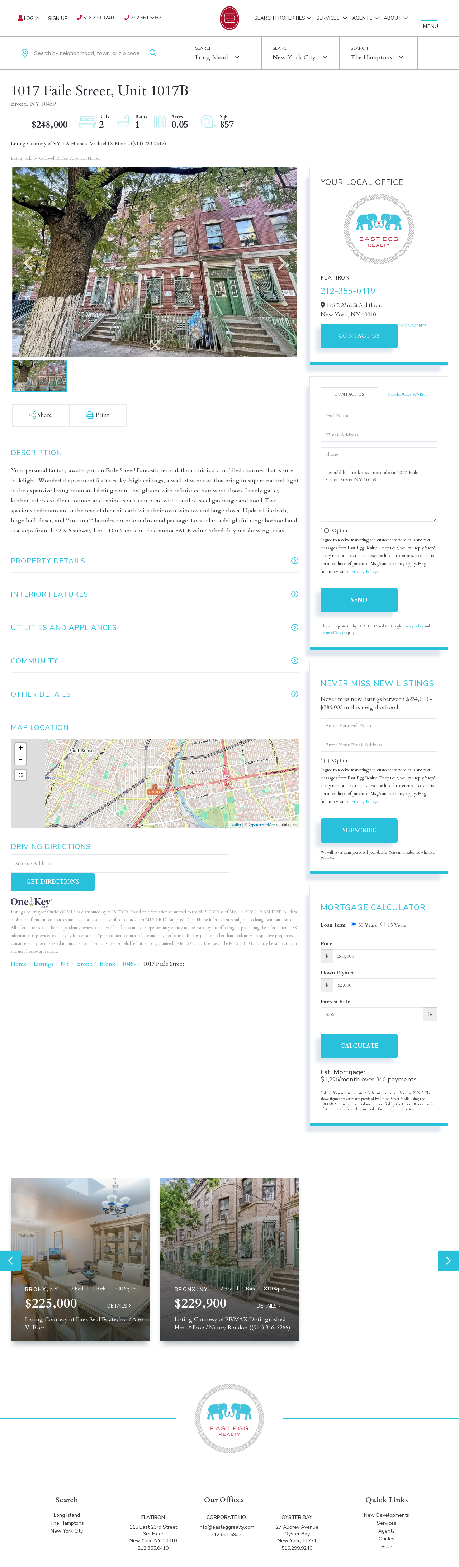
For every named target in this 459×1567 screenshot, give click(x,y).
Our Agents (413, 326)
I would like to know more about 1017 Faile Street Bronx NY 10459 (379, 494)
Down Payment (338, 972)
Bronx (85, 946)
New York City (294, 57)
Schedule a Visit (407, 394)
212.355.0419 (153, 1549)
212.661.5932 (146, 17)
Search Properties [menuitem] (279, 18)
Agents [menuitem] (362, 18)
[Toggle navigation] (428, 18)
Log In (32, 18)
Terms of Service (333, 633)
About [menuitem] (393, 18)
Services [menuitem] (328, 18)
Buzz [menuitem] (386, 1548)
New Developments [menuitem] (386, 1516)
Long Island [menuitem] (67, 1516)
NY (65, 946)
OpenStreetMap (262, 824)
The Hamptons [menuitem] (67, 1524)
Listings (44, 946)
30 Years (364, 925)
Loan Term (333, 925)
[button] (153, 54)
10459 (129, 946)
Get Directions (265, 864)
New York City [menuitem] (67, 1532)
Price (326, 943)
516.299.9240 (98, 17)
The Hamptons (371, 57)
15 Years (393, 925)
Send (359, 601)
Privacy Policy (364, 571)
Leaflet (235, 824)
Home (19, 946)
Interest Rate (335, 1001)
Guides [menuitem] (386, 1540)
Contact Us (359, 336)
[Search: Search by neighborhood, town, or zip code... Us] (92, 54)
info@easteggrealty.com (226, 1528)
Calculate (359, 1046)
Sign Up (57, 18)
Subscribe (359, 831)
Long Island (211, 57)
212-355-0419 (348, 291)
